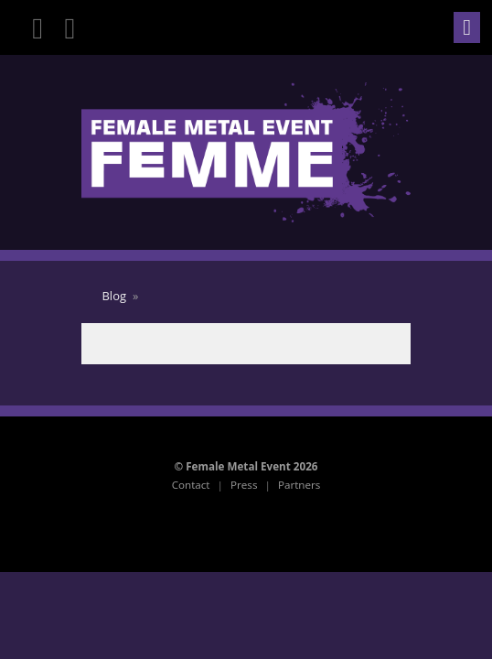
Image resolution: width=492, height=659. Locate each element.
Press (243, 485)
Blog (114, 295)
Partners (299, 485)
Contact (191, 485)
